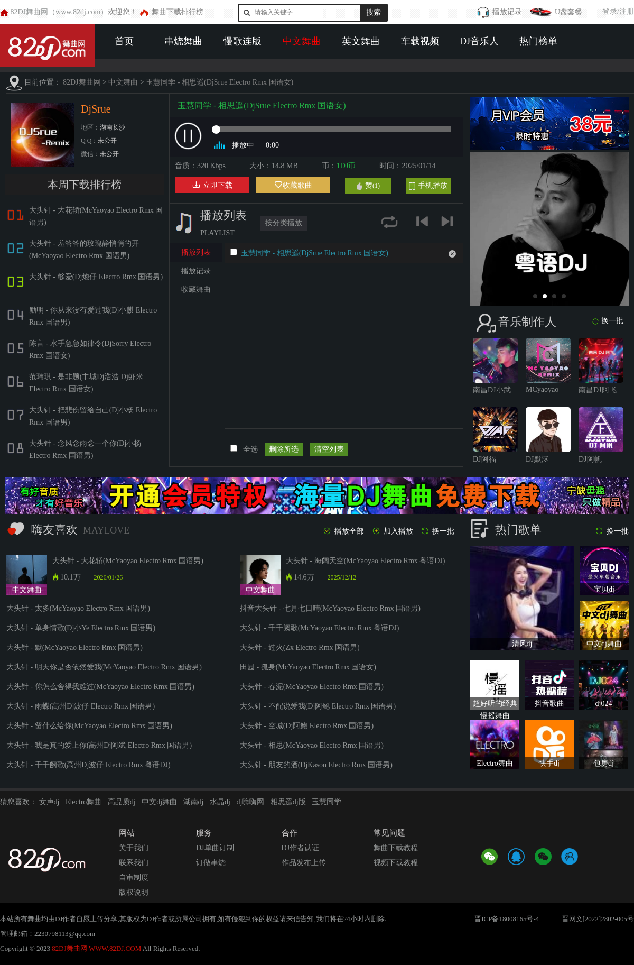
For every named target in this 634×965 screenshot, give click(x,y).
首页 (124, 41)
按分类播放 (283, 223)
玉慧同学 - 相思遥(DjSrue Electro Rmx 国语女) (219, 82)
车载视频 (420, 41)
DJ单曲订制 (215, 848)
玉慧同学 (326, 802)
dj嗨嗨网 (250, 802)
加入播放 (392, 531)
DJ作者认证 (301, 848)
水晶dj (220, 802)
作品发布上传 (304, 863)
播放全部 (343, 531)
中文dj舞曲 (159, 802)
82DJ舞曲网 (82, 82)
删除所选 (284, 449)
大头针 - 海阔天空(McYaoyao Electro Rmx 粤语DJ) (365, 561)
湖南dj (193, 802)
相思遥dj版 (288, 802)
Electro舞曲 (83, 802)
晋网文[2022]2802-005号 (598, 919)
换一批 (607, 321)
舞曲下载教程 (396, 848)
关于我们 (133, 848)
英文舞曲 (361, 41)
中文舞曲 (302, 41)
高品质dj (122, 802)
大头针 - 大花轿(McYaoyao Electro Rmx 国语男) (127, 561)
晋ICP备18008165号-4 (506, 919)
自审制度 (133, 877)
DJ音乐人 (479, 41)
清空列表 (329, 449)
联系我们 (133, 863)
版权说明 (133, 892)
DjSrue (96, 109)
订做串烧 (211, 863)
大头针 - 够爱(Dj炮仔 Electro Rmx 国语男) (96, 277)
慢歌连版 (242, 41)
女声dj (49, 802)
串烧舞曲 (183, 41)
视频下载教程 (396, 863)
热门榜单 (538, 41)
